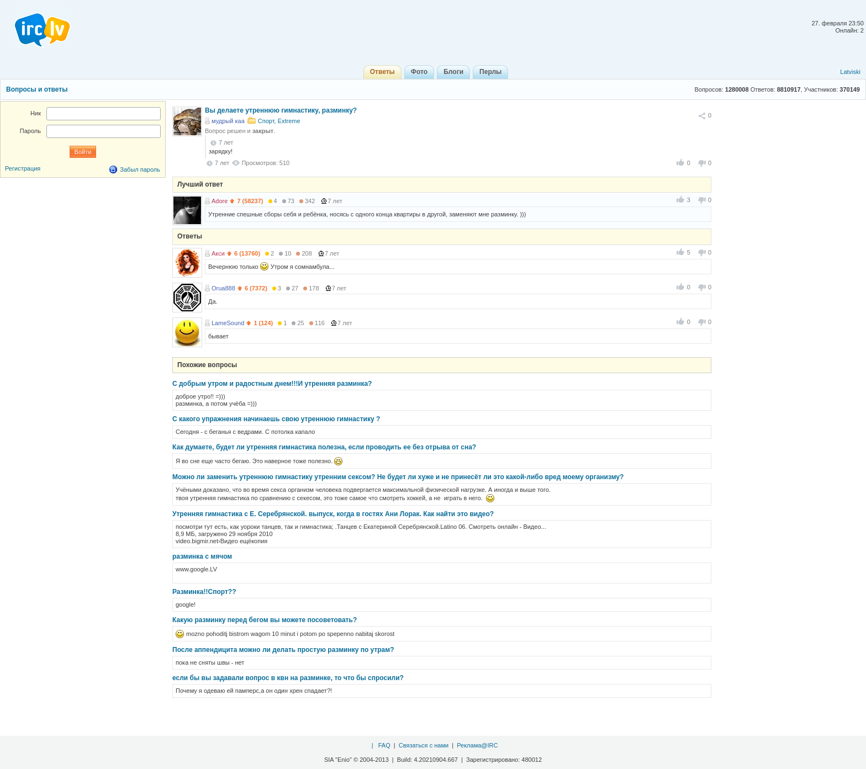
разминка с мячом (202, 556)
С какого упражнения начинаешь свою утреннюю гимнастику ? (276, 419)
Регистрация (22, 168)
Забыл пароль (140, 169)
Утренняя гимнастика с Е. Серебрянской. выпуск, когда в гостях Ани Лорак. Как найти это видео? (333, 514)
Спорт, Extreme (279, 121)
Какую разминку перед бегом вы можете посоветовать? (264, 620)
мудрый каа (228, 121)
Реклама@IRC (477, 745)
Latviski (850, 71)
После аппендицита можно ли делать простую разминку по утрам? (283, 650)
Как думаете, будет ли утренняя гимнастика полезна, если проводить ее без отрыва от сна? (324, 447)
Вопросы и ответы (36, 89)
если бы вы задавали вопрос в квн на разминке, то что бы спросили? (288, 678)
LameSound (228, 323)
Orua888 (223, 288)
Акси (218, 253)
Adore (220, 201)
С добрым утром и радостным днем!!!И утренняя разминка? (272, 384)
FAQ (384, 745)
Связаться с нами (423, 745)
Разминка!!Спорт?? (204, 592)
